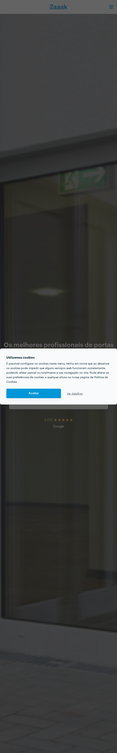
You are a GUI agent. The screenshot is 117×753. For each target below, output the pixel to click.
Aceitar (34, 393)
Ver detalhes (75, 393)
